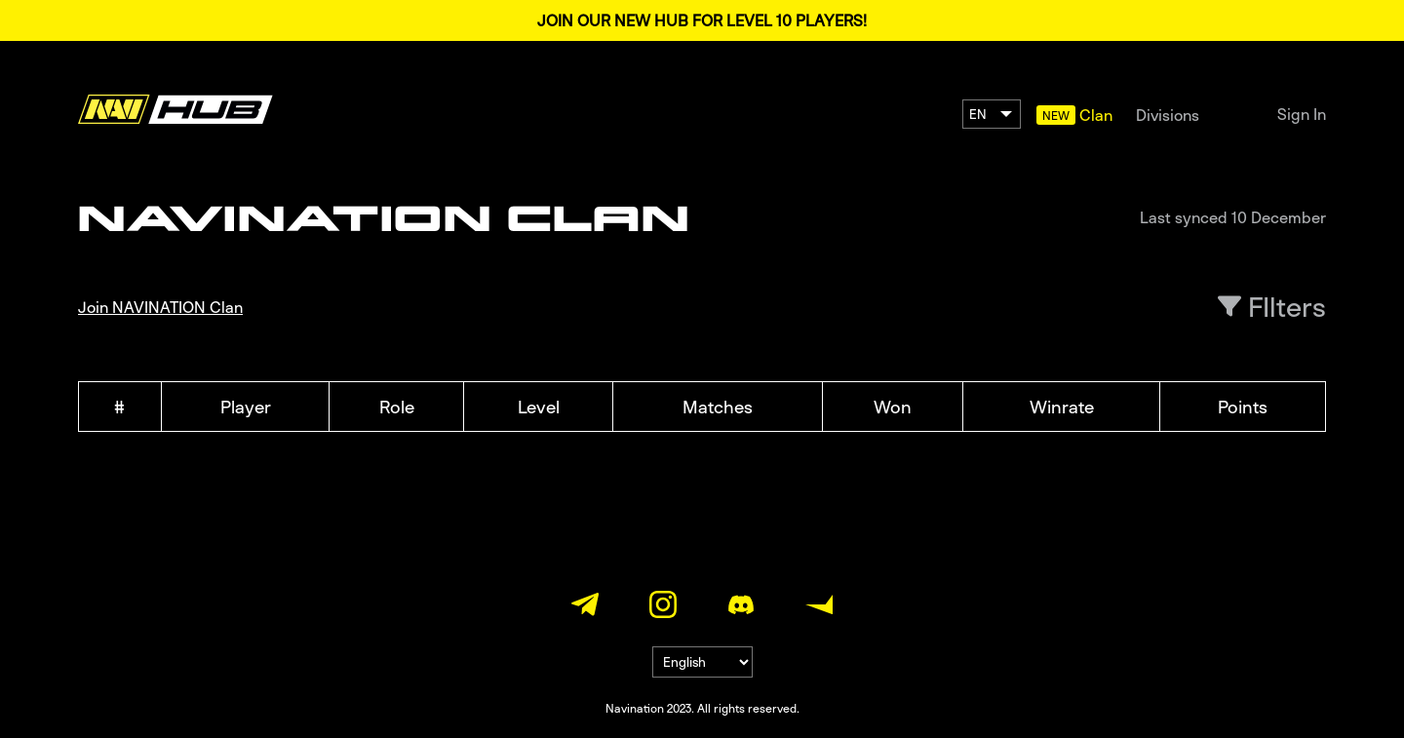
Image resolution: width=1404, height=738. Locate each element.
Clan (1095, 115)
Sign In (1301, 114)
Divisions (1167, 115)
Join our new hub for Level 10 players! (702, 20)
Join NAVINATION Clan (160, 306)
